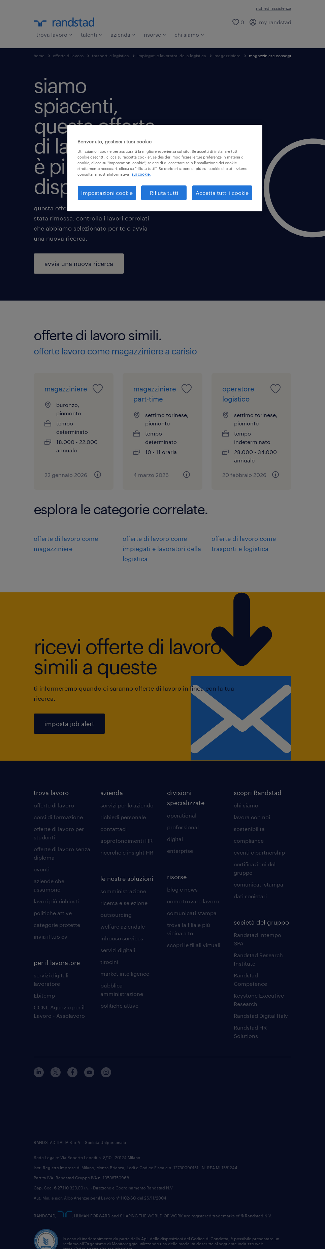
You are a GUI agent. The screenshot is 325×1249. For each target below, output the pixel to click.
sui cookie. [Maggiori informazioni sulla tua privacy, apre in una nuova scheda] (141, 174)
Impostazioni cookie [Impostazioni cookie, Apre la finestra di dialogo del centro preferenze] (107, 192)
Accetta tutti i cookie (222, 192)
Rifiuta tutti (164, 192)
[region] (164, 168)
